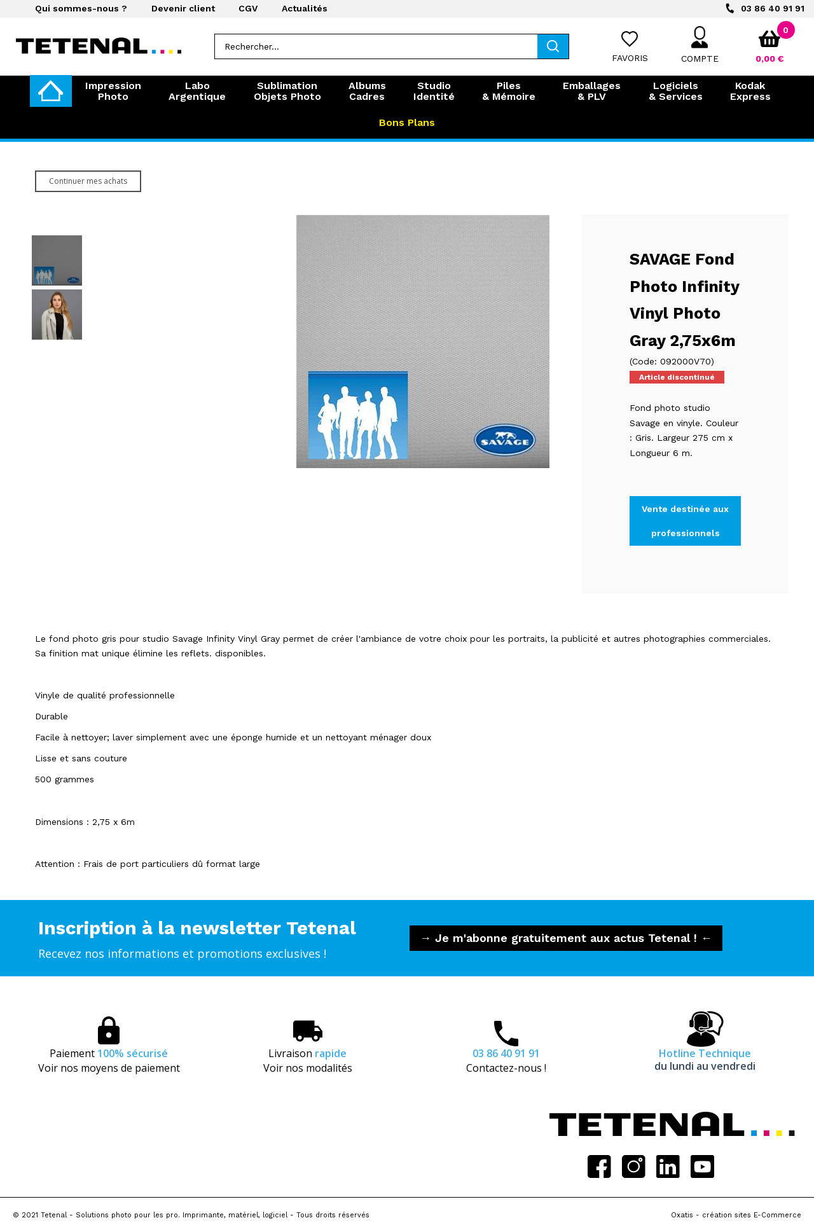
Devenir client (183, 8)
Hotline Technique (704, 1059)
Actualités (305, 8)
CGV (248, 8)
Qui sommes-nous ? (81, 8)
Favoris (630, 58)
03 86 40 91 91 (772, 8)
